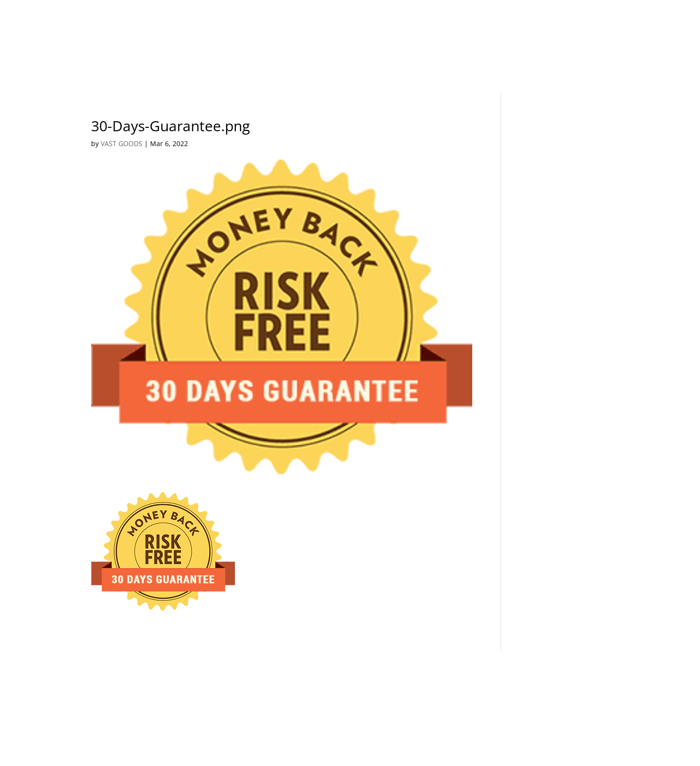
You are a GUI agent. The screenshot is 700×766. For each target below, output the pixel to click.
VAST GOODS (121, 143)
